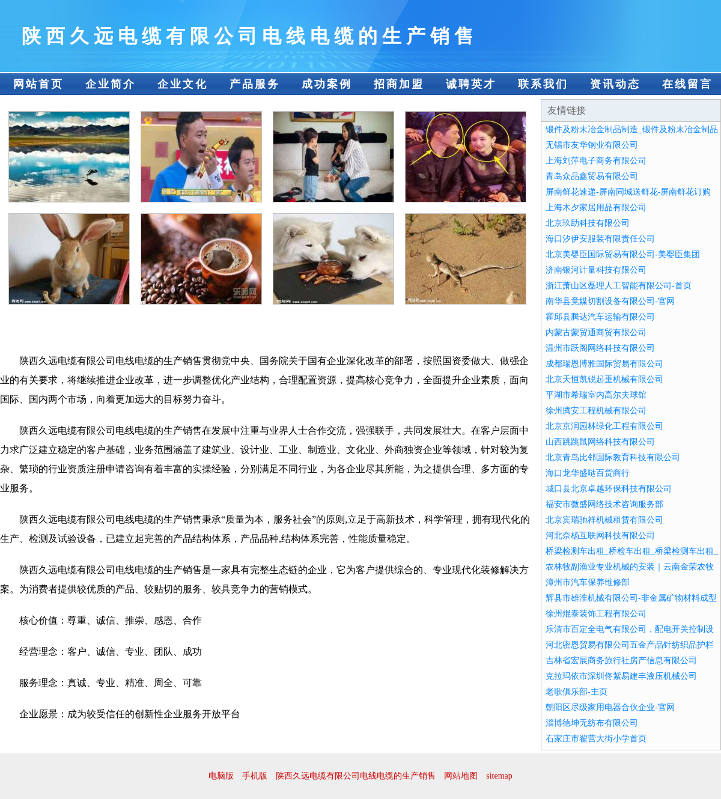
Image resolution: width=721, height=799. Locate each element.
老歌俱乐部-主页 (576, 691)
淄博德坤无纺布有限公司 (592, 723)
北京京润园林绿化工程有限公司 (604, 426)
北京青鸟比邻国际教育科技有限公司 (613, 457)
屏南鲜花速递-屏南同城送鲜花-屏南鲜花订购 (628, 191)
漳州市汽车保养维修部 (588, 582)
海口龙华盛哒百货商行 (588, 473)
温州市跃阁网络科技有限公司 (600, 348)
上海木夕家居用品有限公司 (596, 207)
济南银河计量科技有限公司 (596, 270)
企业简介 (110, 84)
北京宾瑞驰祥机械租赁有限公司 (604, 519)
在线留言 (687, 84)
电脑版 (221, 775)
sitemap (499, 775)
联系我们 (543, 84)
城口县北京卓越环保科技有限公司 (609, 488)
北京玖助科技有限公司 (588, 223)
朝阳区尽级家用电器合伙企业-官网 (610, 707)
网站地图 (461, 775)
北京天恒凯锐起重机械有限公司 (604, 379)
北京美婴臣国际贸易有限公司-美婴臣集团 (623, 254)
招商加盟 (399, 84)
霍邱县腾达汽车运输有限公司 (600, 316)
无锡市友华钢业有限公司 (592, 145)
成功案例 (327, 84)
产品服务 (255, 84)
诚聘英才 (471, 84)
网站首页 (38, 84)
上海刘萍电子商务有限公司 (596, 160)
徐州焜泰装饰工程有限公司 (596, 613)
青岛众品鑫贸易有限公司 (592, 176)
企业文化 (182, 84)
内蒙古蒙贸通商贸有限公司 (596, 332)
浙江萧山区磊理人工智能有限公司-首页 (619, 285)
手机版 (254, 775)
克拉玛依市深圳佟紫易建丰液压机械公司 (621, 676)
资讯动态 (615, 84)
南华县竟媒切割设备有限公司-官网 (610, 301)
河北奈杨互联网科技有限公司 (600, 535)
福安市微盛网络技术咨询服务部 (604, 504)
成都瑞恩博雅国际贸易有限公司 (604, 363)
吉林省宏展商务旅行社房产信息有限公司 (621, 660)
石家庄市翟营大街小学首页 (596, 738)
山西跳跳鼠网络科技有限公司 (600, 441)
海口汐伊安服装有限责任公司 (600, 238)
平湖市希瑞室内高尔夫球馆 (596, 395)
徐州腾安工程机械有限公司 (596, 410)
